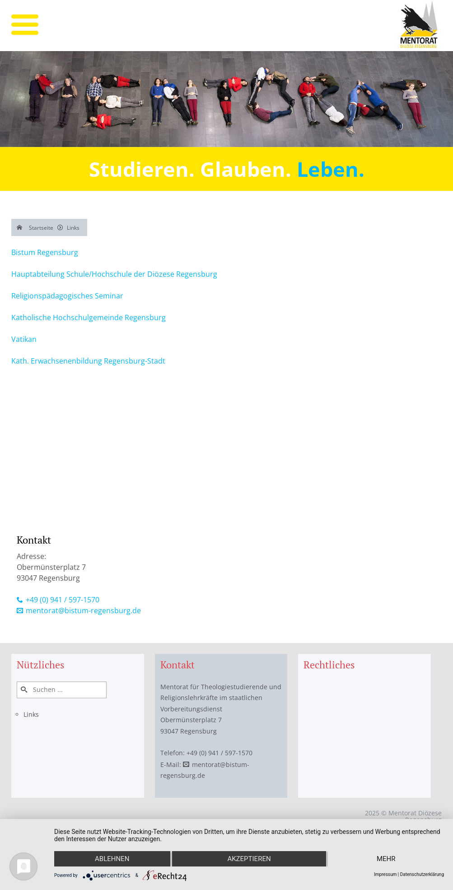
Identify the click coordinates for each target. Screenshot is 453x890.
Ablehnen (112, 859)
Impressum (385, 874)
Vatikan (24, 339)
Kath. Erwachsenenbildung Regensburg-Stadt (88, 361)
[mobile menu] (24, 24)
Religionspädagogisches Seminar (67, 296)
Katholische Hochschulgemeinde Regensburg (88, 317)
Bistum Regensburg (44, 252)
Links (31, 714)
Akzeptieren (249, 859)
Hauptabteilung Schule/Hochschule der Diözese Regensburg (114, 274)
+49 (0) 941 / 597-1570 (62, 600)
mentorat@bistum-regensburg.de (83, 610)
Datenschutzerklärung (422, 874)
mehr (386, 859)
